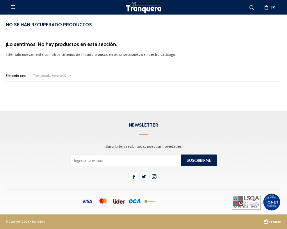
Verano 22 (50, 76)
